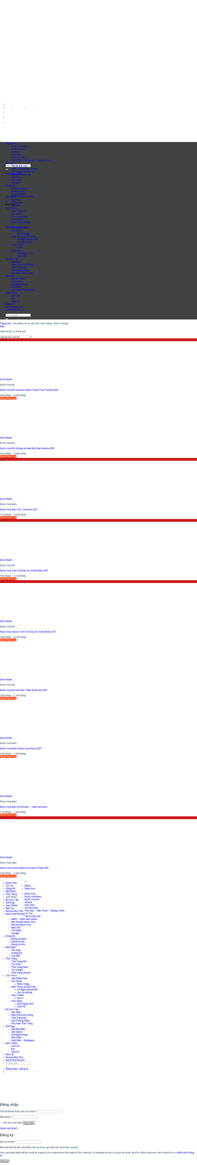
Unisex (15, 151)
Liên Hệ (15, 295)
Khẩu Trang (23, 233)
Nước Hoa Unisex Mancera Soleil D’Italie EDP (24, 868)
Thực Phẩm (17, 244)
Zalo (8, 106)
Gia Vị (20, 247)
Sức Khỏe (16, 230)
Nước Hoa (11, 143)
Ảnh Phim (16, 287)
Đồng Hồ (10, 185)
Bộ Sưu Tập (12, 259)
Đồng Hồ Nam (18, 188)
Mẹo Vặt (15, 927)
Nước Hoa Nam (19, 146)
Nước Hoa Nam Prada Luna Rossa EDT (21, 748)
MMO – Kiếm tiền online (24, 168)
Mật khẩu (6, 1117)
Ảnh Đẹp (10, 276)
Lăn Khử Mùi (18, 157)
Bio (13, 298)
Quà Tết (21, 256)
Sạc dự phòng (24, 242)
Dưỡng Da (16, 202)
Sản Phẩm (11, 225)
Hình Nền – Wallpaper (23, 290)
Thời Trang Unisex (21, 222)
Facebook (18, 106)
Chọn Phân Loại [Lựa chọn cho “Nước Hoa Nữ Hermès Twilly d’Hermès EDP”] (8, 698)
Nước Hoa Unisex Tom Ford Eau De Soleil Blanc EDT (28, 631)
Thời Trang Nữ (18, 211)
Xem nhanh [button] (6, 379)
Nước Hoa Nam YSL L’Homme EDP (18, 509)
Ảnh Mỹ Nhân (18, 278)
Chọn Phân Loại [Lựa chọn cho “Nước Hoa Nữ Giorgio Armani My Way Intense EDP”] (8, 456)
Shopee (40, 106)
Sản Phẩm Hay (19, 228)
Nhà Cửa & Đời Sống (22, 264)
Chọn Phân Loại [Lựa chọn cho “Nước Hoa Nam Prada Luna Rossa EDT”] (8, 756)
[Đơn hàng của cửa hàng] (16, 337)
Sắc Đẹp (16, 199)
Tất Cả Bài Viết (19, 166)
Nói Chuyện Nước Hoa (23, 171)
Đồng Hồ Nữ (18, 191)
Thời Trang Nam (19, 216)
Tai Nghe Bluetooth (27, 239)
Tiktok (30, 106)
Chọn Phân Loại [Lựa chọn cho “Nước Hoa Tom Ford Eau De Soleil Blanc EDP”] (8, 578)
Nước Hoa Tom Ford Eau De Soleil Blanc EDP (24, 570)
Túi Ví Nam (17, 219)
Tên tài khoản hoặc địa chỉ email (18, 1111)
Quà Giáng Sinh (25, 253)
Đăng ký (4, 1161)
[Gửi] (7, 169)
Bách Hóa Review (15, 309)
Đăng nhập (28, 1123)
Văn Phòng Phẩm (20, 270)
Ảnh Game (16, 281)
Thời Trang (11, 894)
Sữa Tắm (16, 154)
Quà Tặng (16, 250)
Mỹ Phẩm (11, 197)
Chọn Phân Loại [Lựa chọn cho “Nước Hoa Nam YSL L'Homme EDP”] (8, 517)
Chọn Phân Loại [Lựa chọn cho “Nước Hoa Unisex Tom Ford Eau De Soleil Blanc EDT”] (8, 640)
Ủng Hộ (15, 301)
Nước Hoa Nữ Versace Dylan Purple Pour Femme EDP (29, 390)
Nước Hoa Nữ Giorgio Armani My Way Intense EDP (27, 448)
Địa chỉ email (8, 1141)
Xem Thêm (12, 292)
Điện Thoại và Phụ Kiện (23, 236)
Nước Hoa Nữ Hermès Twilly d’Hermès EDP (23, 690)
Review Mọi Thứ (14, 307)
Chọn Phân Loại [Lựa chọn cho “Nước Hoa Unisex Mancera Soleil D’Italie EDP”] (8, 876)
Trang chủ (5, 323)
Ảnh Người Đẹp (19, 284)
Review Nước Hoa (21, 174)
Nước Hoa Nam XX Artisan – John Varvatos (23, 806)
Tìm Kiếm (16, 930)
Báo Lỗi (10, 304)
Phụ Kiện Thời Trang (22, 273)
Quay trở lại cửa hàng (22, 196)
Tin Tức (10, 163)
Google (15, 933)
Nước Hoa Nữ (18, 149)
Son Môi (15, 205)
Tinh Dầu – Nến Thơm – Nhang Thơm (31, 160)
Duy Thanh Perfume (17, 104)
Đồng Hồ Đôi (18, 194)
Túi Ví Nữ (16, 213)
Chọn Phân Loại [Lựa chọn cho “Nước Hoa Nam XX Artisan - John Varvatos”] (8, 815)
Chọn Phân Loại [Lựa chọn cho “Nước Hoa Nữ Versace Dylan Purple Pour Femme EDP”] (8, 398)
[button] (6, 201)
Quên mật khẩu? (9, 1128)
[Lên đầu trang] (26, 881)
